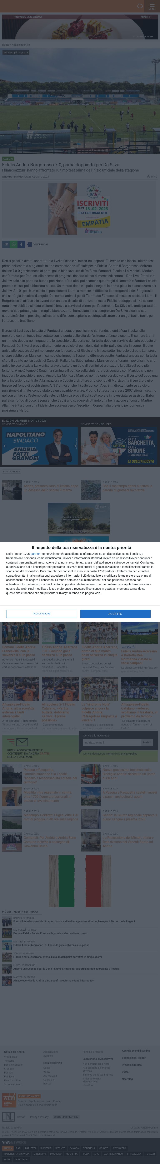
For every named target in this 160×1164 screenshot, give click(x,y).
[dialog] (80, 582)
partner (35, 553)
